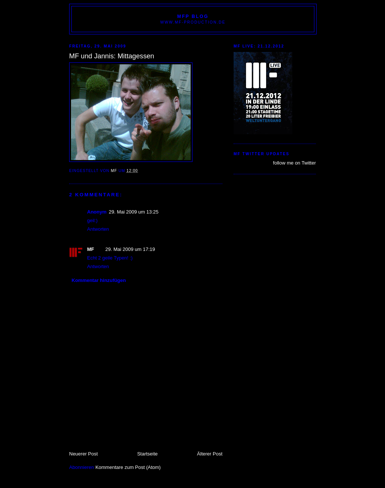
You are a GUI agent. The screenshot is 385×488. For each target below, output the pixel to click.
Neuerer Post (83, 454)
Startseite (147, 454)
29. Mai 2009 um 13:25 (133, 212)
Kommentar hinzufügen (99, 280)
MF (90, 249)
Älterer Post (209, 454)
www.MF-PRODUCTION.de (192, 22)
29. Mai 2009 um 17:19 (130, 249)
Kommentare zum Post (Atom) (128, 467)
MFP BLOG (193, 16)
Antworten (98, 229)
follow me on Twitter (294, 163)
